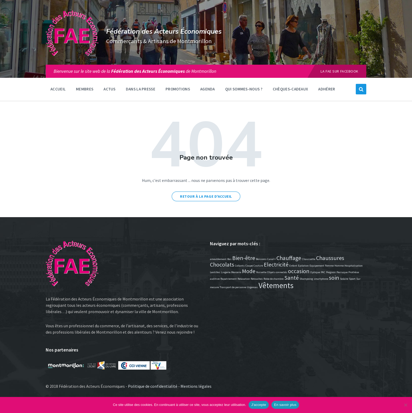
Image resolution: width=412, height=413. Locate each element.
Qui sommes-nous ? (243, 88)
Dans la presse (140, 88)
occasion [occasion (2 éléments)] (299, 271)
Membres (84, 88)
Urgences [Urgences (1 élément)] (252, 287)
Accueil (58, 88)
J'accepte (258, 405)
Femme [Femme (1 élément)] (329, 265)
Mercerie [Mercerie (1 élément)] (236, 272)
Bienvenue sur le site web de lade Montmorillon (135, 71)
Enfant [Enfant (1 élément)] (293, 265)
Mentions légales (196, 386)
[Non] (405, 404)
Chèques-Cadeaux (290, 88)
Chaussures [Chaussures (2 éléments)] (330, 258)
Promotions (178, 88)
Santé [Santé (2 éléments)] (291, 277)
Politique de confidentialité (152, 386)
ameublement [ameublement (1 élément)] (218, 259)
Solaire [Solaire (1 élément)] (344, 279)
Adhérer (326, 88)
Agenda (207, 88)
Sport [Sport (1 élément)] (352, 279)
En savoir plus (285, 405)
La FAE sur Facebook (339, 71)
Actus (110, 88)
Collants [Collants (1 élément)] (240, 265)
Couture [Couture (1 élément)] (258, 265)
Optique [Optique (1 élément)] (315, 272)
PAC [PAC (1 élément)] (323, 272)
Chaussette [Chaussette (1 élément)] (308, 259)
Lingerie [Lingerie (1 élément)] (225, 272)
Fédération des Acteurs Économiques (164, 31)
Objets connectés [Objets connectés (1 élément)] (277, 272)
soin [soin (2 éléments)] (334, 277)
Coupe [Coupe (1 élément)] (249, 265)
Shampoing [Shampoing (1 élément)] (306, 279)
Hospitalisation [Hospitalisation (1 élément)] (353, 265)
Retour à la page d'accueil (206, 196)
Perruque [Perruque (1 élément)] (342, 272)
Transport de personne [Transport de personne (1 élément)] (233, 287)
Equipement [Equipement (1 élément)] (317, 265)
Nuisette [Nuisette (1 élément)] (261, 272)
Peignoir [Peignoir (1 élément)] (331, 272)
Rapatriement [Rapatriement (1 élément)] (228, 279)
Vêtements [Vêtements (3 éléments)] (276, 285)
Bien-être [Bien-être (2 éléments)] (243, 258)
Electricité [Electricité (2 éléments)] (276, 264)
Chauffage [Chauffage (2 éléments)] (288, 258)
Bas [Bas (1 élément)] (229, 259)
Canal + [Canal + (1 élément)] (271, 259)
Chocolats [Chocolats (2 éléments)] (222, 264)
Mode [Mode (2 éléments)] (248, 271)
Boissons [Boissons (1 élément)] (261, 259)
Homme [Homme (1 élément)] (339, 265)
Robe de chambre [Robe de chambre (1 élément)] (274, 279)
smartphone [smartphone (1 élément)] (321, 279)
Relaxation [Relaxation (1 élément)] (244, 279)
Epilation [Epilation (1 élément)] (303, 265)
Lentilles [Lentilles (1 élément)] (215, 272)
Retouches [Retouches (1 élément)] (257, 279)
